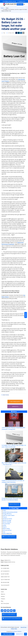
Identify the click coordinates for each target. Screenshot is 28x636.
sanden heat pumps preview (10, 512)
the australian (6, 523)
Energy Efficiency (7, 514)
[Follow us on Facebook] (5, 610)
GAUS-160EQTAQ (7, 533)
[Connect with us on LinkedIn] (8, 610)
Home (2, 8)
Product (5, 517)
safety (4, 525)
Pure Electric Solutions (16, 631)
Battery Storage (7, 520)
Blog (2, 601)
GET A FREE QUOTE (15, 401)
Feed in (5, 527)
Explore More (14, 504)
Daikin (4, 510)
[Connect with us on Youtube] (11, 610)
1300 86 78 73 (15, 406)
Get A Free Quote (5, 603)
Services (3, 596)
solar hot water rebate (8, 515)
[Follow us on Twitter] (2, 610)
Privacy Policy (14, 628)
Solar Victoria (6, 394)
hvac (4, 532)
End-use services (7, 530)
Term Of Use (23, 627)
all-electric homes (7, 518)
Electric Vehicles (7, 522)
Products (3, 598)
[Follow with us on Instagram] (14, 610)
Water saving (6, 528)
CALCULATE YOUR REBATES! (11, 618)
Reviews (25, 315)
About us (3, 594)
